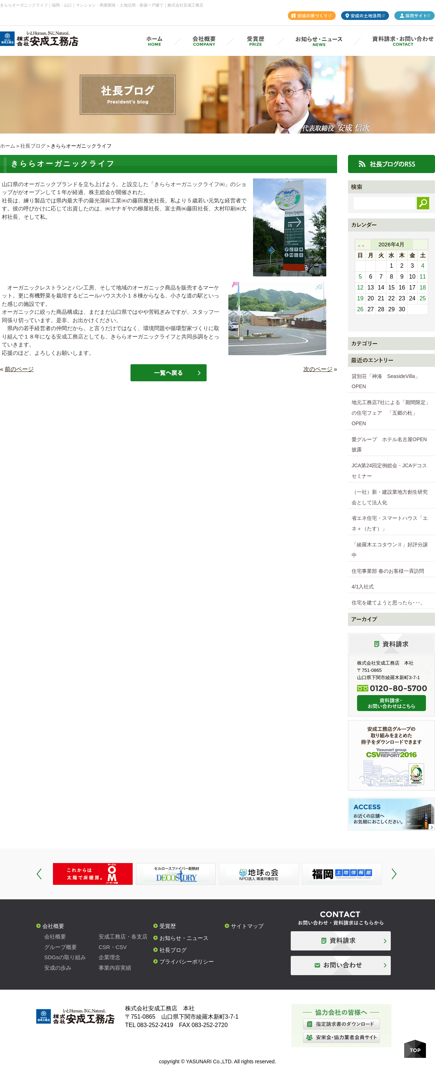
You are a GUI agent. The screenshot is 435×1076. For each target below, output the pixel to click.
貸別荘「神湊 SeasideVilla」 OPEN (388, 381)
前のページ (19, 369)
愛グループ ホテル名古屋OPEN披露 (389, 444)
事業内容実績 (115, 968)
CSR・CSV (113, 947)
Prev (39, 874)
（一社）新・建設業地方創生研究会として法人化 (390, 497)
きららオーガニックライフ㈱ (189, 184)
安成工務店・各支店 (123, 936)
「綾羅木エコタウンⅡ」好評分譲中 (390, 550)
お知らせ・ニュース (184, 938)
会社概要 (53, 926)
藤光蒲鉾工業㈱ (108, 200)
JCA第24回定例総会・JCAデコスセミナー (389, 471)
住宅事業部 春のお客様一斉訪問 (388, 571)
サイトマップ (247, 926)
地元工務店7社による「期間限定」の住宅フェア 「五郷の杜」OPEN (391, 412)
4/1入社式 (363, 587)
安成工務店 (69, 336)
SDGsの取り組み (65, 957)
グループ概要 (60, 947)
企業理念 (109, 957)
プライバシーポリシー (187, 961)
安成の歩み (57, 968)
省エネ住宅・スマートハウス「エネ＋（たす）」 (390, 523)
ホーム (7, 146)
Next (394, 874)
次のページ (317, 369)
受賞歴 (168, 926)
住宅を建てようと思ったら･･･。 (388, 602)
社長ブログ (33, 146)
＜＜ (361, 245)
